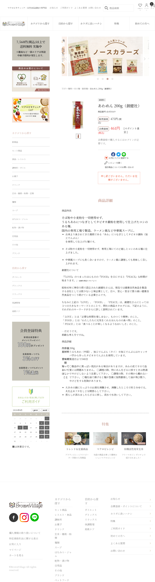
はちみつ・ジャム (20, 219)
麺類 (70, 88)
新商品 (15, 142)
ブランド (16, 253)
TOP (64, 88)
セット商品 (17, 150)
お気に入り (15, 544)
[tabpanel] (104, 56)
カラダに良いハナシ (91, 23)
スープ (15, 210)
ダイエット (17, 277)
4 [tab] (112, 79)
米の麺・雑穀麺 (81, 88)
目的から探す (65, 23)
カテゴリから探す (40, 23)
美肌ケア (16, 311)
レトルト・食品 (63, 514)
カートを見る (16, 555)
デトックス (17, 285)
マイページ (15, 549)
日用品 (15, 236)
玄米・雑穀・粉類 (63, 535)
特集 (116, 23)
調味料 (58, 519)
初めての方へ (142, 23)
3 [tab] (108, 79)
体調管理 (16, 302)
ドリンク (16, 184)
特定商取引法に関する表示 (23, 538)
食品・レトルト (19, 159)
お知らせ (115, 499)
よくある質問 (117, 543)
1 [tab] (98, 79)
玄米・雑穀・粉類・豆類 (23, 193)
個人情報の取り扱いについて (25, 533)
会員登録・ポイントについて (126, 506)
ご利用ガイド (117, 528)
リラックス (17, 294)
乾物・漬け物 (18, 227)
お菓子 (15, 176)
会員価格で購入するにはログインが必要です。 (118, 141)
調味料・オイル (19, 167)
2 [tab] (103, 79)
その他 (15, 244)
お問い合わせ (117, 550)
